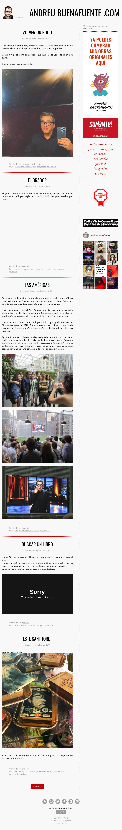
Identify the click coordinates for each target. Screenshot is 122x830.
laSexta (22, 625)
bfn (16, 531)
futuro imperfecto (100, 149)
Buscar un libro (37, 544)
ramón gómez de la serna (52, 269)
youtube (13, 271)
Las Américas (37, 284)
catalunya (33, 771)
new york (34, 531)
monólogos (30, 167)
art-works (101, 159)
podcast (100, 164)
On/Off (61, 812)
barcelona (19, 771)
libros (29, 625)
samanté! (100, 154)
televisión (51, 167)
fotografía (101, 169)
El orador (37, 180)
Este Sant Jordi (37, 638)
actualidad (19, 167)
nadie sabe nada (100, 144)
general (25, 266)
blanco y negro (21, 269)
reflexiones (37, 164)
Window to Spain (18, 301)
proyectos (26, 164)
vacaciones (45, 531)
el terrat (100, 173)
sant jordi (13, 774)
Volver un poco (37, 32)
